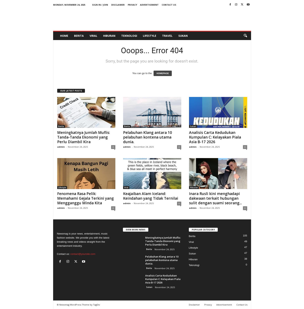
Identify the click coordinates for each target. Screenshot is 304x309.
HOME (64, 36)
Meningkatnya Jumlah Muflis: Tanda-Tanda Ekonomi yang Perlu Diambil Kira (83, 137)
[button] (245, 36)
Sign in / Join (100, 4)
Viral (93, 36)
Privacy (132, 4)
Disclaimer (118, 4)
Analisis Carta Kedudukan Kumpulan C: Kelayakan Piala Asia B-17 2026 (215, 137)
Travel (167, 36)
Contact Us (169, 4)
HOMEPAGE (162, 73)
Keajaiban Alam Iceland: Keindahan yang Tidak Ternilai (150, 196)
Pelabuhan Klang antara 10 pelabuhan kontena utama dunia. (147, 137)
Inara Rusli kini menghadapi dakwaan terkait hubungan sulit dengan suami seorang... (215, 198)
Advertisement (149, 4)
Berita (79, 36)
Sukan (183, 36)
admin (61, 146)
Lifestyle (149, 36)
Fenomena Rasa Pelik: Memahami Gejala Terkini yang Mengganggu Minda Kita (85, 198)
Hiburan (109, 36)
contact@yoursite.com (82, 254)
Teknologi (129, 36)
